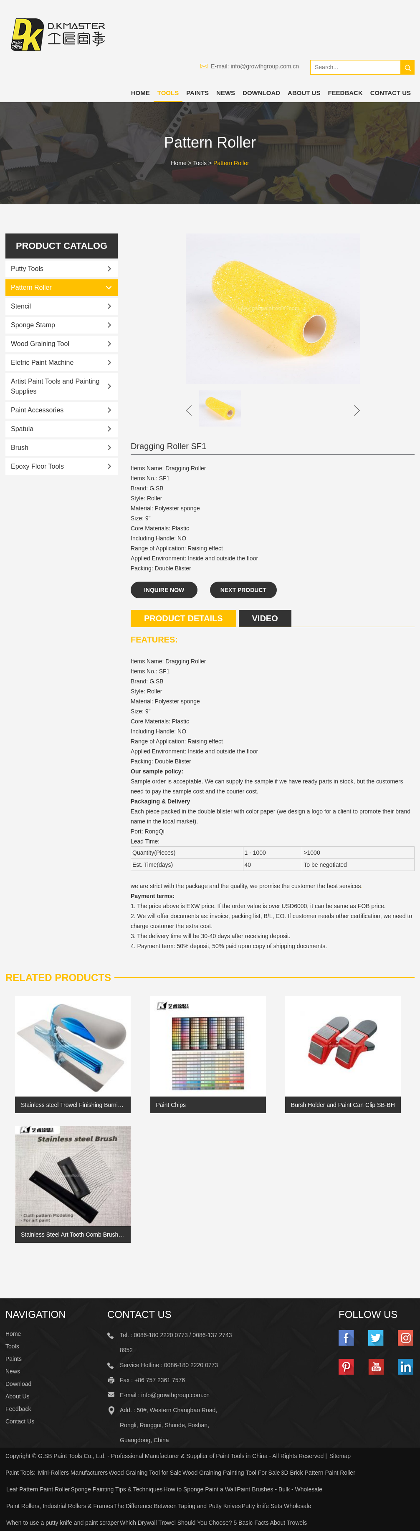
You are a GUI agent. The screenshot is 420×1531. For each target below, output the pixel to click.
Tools (168, 92)
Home (140, 92)
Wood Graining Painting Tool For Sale (231, 1472)
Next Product (243, 590)
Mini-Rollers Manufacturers (73, 1472)
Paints (197, 92)
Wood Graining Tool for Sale (145, 1472)
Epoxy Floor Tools (37, 466)
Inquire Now (164, 590)
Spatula (22, 428)
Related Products (58, 977)
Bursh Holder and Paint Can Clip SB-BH (343, 1105)
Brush (19, 447)
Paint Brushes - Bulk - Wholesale (279, 1489)
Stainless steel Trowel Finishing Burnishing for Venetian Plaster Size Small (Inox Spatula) (73, 1105)
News (225, 92)
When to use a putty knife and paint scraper (62, 1522)
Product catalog (61, 246)
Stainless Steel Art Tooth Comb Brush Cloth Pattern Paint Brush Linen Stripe (73, 1234)
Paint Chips (171, 1105)
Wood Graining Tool (40, 343)
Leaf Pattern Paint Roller (38, 1489)
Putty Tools (27, 268)
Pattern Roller (231, 163)
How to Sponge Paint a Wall (200, 1489)
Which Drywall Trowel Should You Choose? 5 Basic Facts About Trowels (213, 1522)
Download (261, 92)
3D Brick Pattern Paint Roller (318, 1472)
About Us (304, 92)
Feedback (345, 92)
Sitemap (340, 1456)
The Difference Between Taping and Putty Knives (177, 1506)
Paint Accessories (37, 410)
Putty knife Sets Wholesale (276, 1506)
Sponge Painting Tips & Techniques (117, 1489)
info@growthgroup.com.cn (264, 66)
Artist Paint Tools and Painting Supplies (55, 386)
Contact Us (390, 92)
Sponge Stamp (33, 325)
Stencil (21, 306)
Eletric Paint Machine (42, 362)
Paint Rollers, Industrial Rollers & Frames (59, 1506)
